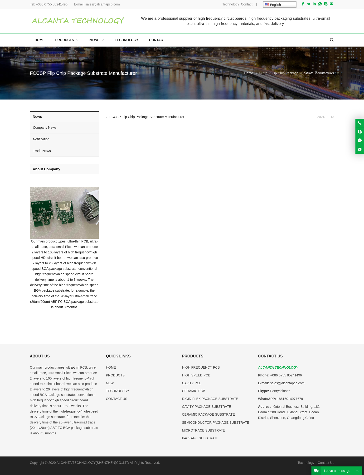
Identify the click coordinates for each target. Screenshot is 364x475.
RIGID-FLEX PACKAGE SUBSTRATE (210, 399)
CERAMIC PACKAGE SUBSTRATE (208, 414)
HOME (111, 367)
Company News (45, 127)
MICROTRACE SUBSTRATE (203, 430)
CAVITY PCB (192, 383)
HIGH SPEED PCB (196, 375)
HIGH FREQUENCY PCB (201, 367)
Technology (230, 4)
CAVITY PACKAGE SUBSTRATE (206, 406)
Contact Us (326, 463)
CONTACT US (116, 399)
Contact (246, 4)
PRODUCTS (115, 375)
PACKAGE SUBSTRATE (200, 438)
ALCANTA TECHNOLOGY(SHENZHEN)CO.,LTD (93, 463)
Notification (41, 139)
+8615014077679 (290, 399)
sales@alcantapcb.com (102, 4)
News (37, 116)
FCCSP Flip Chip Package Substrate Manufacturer (146, 117)
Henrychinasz (280, 391)
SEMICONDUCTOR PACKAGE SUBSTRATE (215, 422)
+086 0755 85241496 (53, 4)
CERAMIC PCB (193, 391)
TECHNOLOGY (117, 391)
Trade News (42, 151)
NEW (110, 383)
